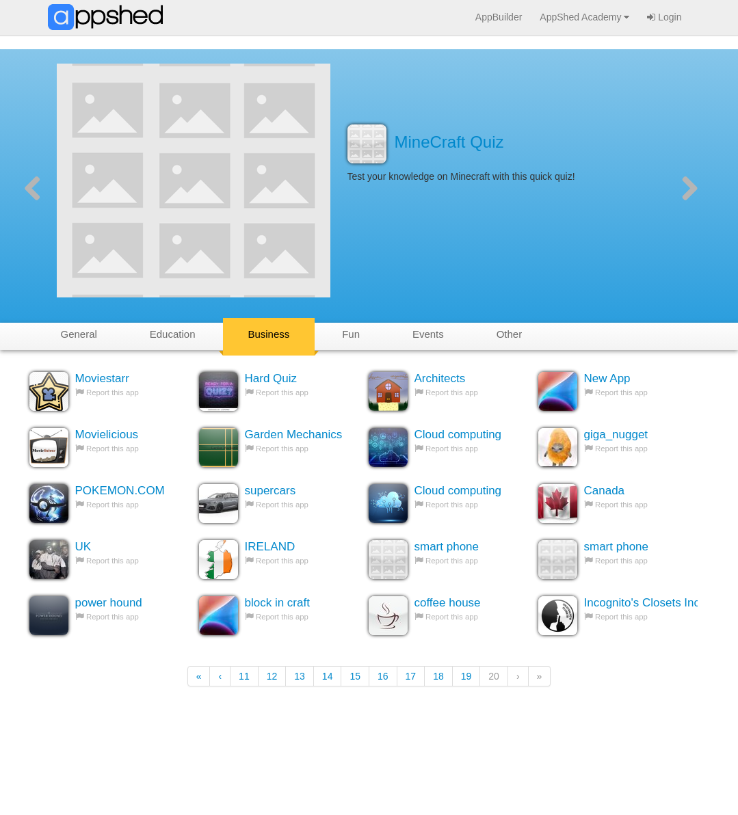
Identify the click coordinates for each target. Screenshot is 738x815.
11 (244, 676)
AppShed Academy (584, 17)
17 (411, 676)
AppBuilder (499, 17)
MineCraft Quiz (449, 142)
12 (272, 676)
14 (327, 676)
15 (355, 676)
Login (664, 17)
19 (466, 676)
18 (438, 676)
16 (383, 676)
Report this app (112, 392)
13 (299, 676)
